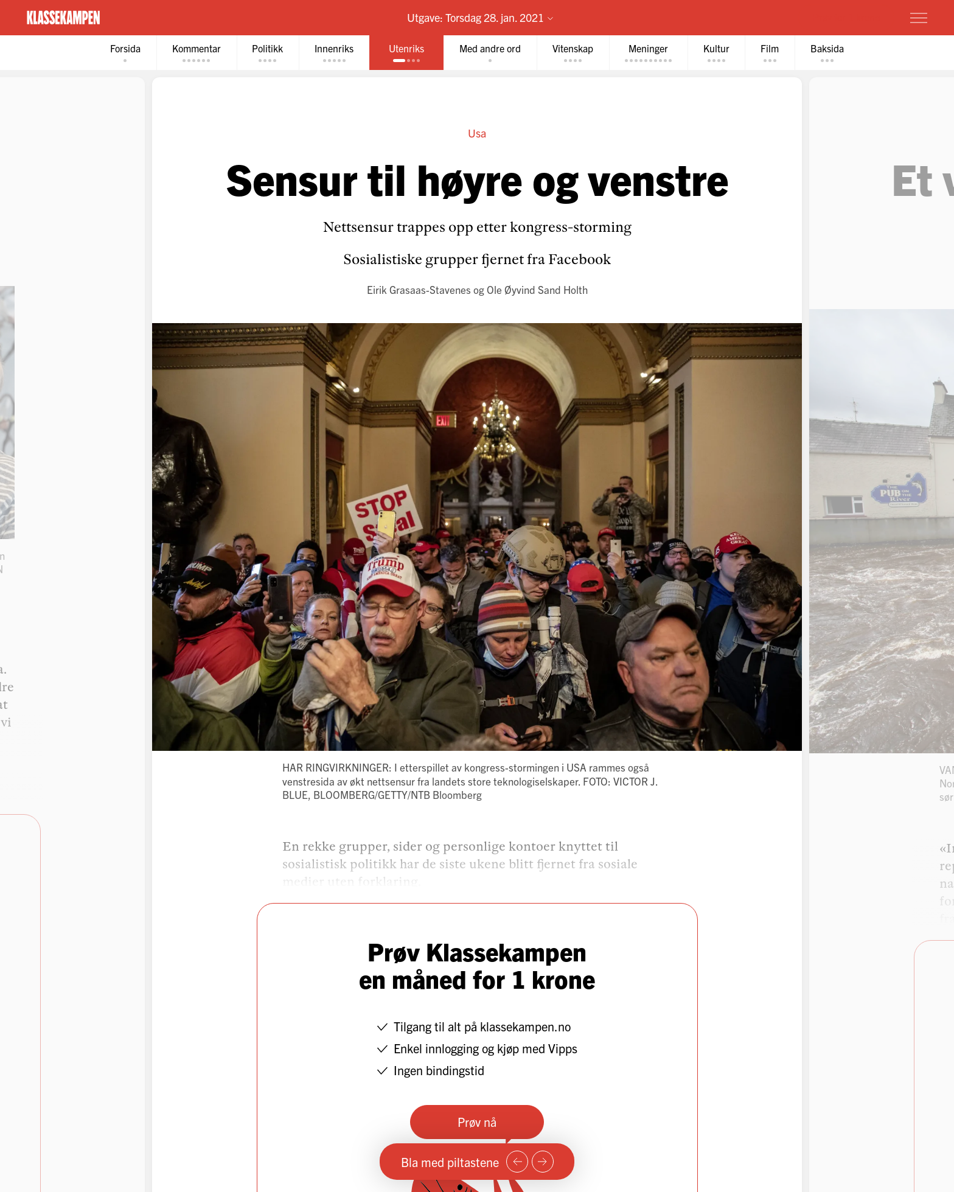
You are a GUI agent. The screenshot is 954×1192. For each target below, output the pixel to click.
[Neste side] (543, 1162)
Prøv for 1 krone (846, 17)
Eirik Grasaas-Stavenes (419, 289)
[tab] (125, 52)
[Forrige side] (517, 1162)
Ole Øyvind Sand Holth (537, 289)
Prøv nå (477, 1121)
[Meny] (918, 17)
